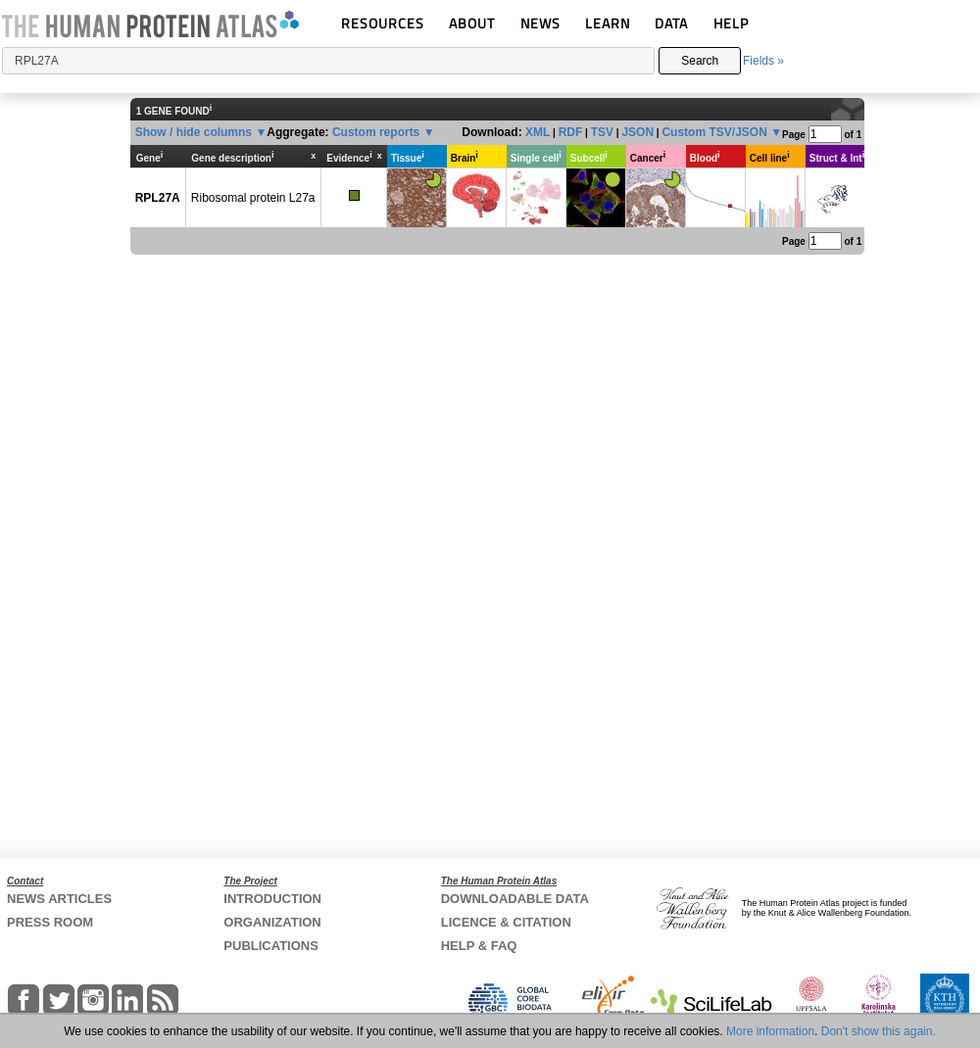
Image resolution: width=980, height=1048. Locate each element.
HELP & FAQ (479, 945)
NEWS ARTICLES (59, 898)
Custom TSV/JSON (714, 132)
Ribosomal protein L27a (253, 198)
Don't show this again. (878, 1031)
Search (699, 61)
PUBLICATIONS (270, 945)
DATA (671, 23)
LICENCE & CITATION (506, 922)
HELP (731, 23)
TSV (602, 132)
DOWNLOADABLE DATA (515, 898)
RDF (571, 132)
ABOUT (472, 23)
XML (537, 132)
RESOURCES (382, 23)
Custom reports (375, 132)
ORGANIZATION (271, 922)
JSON (637, 132)
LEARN (607, 23)
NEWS (540, 23)
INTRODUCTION (272, 898)
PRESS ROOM (50, 922)
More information (770, 1031)
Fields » (763, 61)
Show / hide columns (193, 132)
